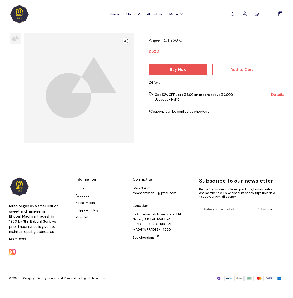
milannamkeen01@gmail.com (154, 193)
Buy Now (178, 69)
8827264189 (142, 188)
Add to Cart (241, 69)
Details (277, 94)
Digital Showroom (93, 278)
